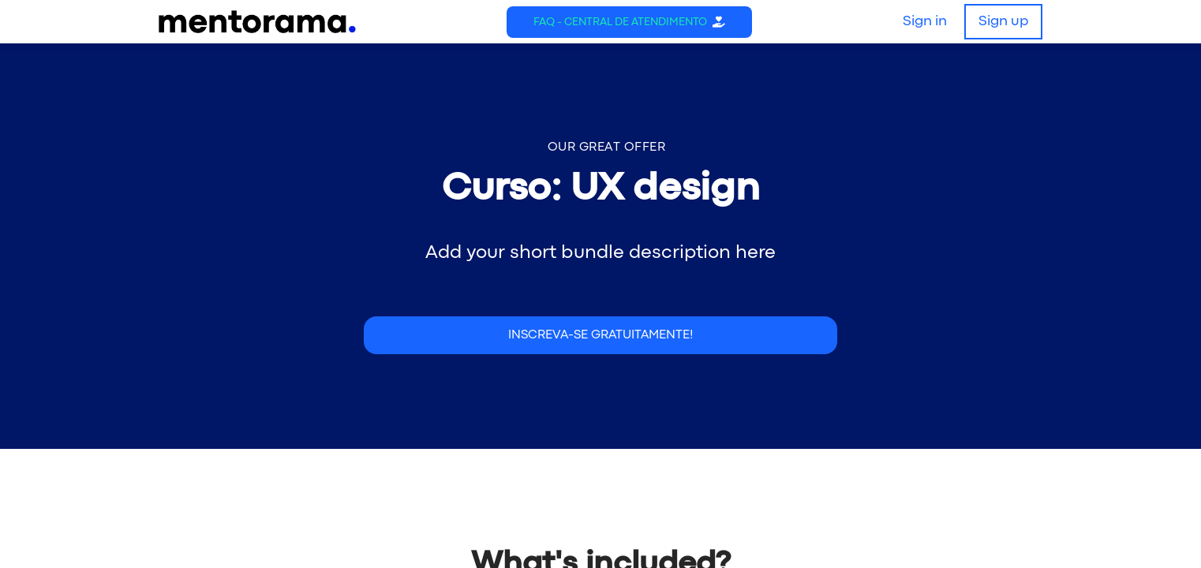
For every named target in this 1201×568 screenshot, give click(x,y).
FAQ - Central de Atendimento (620, 22)
